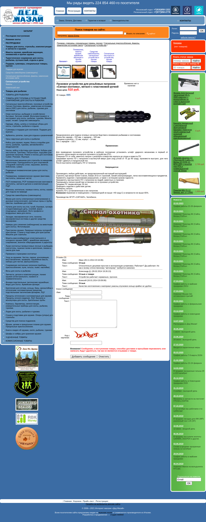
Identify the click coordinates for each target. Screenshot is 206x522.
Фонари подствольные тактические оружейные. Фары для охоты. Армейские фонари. (27, 283)
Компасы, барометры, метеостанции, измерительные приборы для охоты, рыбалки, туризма (27, 306)
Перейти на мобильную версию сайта (103, 504)
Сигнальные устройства (95, 45)
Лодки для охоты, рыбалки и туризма (23, 311)
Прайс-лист (89, 501)
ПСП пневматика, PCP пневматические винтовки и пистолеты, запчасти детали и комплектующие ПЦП (29, 184)
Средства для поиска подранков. (21, 321)
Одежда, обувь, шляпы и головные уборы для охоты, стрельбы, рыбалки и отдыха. (27, 125)
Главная (60, 11)
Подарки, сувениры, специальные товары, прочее (79, 43)
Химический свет (13, 88)
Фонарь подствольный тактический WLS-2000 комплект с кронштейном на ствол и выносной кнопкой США (183, 98)
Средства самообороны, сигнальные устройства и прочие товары (94, 56)
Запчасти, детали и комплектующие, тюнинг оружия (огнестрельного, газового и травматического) (26, 276)
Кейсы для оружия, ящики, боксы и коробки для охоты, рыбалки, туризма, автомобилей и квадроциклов (27, 144)
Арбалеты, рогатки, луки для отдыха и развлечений (29, 135)
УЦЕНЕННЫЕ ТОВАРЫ (16, 337)
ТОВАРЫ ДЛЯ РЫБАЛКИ (17, 95)
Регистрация (74, 11)
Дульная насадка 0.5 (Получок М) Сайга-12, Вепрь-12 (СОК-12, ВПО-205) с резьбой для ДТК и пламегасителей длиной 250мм (183, 164)
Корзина (77, 501)
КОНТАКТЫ (89, 11)
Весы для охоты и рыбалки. (18, 271)
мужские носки (105, 512)
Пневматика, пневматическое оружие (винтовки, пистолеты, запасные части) (28, 177)
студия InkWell (116, 515)
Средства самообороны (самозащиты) (22, 73)
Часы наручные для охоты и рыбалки (23, 139)
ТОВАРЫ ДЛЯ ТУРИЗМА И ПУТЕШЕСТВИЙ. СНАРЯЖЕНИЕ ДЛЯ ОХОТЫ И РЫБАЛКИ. (26, 99)
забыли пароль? (188, 37)
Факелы (9, 84)
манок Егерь (73, 36)
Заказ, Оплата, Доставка (70, 20)
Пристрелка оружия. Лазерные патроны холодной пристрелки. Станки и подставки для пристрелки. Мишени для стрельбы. (28, 232)
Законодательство (120, 20)
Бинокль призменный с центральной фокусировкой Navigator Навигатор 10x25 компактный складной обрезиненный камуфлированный (183, 130)
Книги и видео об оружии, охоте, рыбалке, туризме (29, 330)
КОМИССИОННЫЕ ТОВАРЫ (19, 341)
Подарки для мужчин (14, 69)
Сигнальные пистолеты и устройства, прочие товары (109, 57)
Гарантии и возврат (97, 20)
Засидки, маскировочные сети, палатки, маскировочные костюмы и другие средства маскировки (26, 219)
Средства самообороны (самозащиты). (23, 195)
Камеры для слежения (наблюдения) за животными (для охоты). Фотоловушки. (29, 225)
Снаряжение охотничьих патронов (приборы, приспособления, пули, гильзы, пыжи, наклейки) (28, 266)
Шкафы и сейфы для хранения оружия (23, 334)
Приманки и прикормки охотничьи (21, 254)
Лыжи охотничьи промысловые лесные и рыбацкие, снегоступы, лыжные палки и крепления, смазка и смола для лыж (29, 248)
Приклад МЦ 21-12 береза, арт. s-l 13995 (183, 191)
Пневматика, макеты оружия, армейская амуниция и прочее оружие (78, 55)
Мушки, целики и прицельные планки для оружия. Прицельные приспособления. (28, 325)
